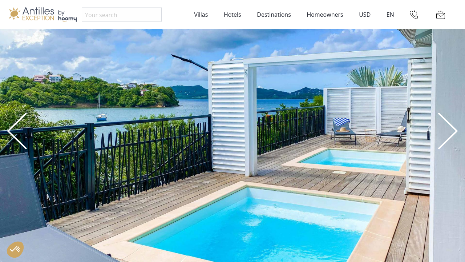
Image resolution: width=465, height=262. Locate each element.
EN (390, 15)
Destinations (274, 15)
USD (365, 15)
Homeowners (325, 15)
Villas (201, 15)
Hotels (232, 15)
